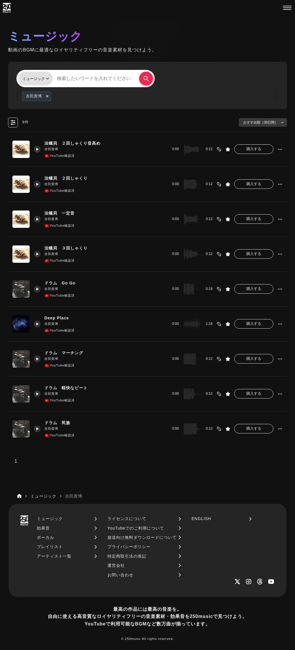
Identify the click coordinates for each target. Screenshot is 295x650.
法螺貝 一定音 (61, 213)
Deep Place (58, 318)
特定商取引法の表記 (126, 556)
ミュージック (50, 518)
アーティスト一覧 (54, 556)
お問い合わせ (120, 575)
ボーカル (45, 537)
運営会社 (116, 565)
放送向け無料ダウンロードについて (142, 537)
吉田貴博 (52, 149)
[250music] (7, 8)
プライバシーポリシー (129, 546)
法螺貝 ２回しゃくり (68, 178)
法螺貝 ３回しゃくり (68, 248)
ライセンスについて (126, 518)
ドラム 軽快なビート (68, 387)
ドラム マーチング (66, 353)
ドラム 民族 (59, 422)
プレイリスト (50, 546)
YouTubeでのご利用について (135, 528)
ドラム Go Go (61, 283)
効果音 (43, 528)
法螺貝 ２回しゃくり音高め (75, 143)
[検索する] (146, 78)
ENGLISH (201, 518)
